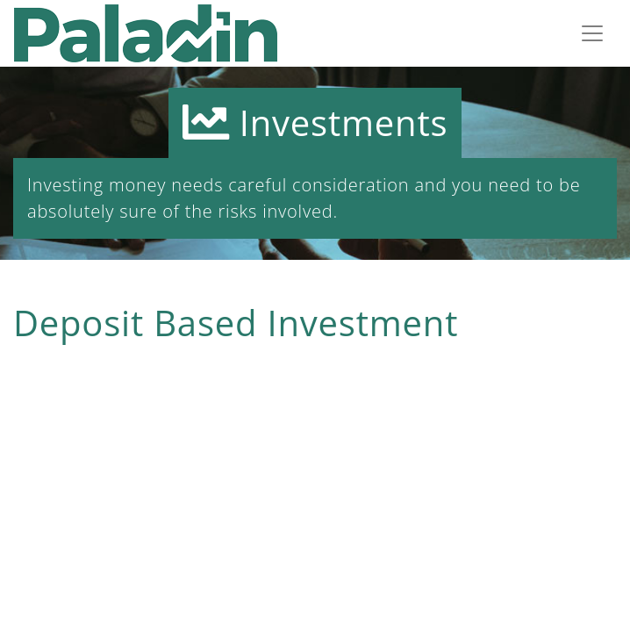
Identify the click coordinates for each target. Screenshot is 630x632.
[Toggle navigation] (592, 33)
